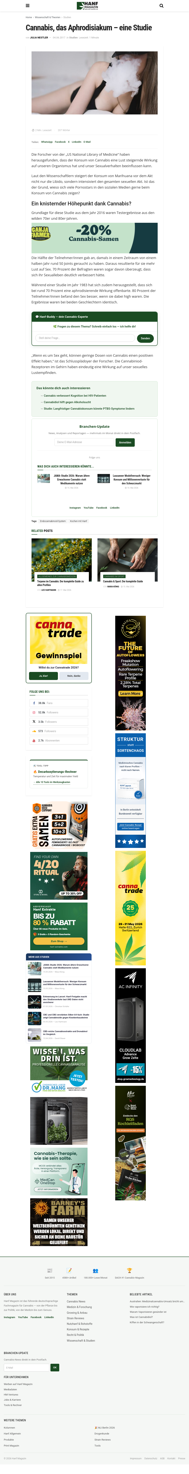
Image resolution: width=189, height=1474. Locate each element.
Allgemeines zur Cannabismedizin (57, 576)
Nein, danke (73, 675)
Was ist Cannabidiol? (141, 1317)
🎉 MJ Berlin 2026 (105, 1427)
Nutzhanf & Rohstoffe (79, 1323)
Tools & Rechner (13, 1405)
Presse (181, 1458)
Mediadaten (10, 1389)
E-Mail (87, 141)
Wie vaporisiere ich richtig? (144, 1306)
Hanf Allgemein (12, 1433)
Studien (67, 17)
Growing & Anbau (77, 1312)
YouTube (88, 507)
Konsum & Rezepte (78, 1329)
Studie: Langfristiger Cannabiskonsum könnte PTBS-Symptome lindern (89, 408)
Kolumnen (9, 1427)
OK (54, 1367)
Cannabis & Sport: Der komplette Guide (123, 581)
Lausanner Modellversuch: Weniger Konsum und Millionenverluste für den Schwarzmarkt (132, 479)
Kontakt (171, 1458)
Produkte (9, 1439)
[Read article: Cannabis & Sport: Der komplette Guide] (127, 559)
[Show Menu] (27, 5)
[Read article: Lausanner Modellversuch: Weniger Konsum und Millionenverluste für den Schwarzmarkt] (103, 478)
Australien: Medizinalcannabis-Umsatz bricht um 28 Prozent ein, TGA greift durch (157, 1301)
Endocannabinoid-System (53, 521)
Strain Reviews (75, 1318)
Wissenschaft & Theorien (47, 17)
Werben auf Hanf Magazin (18, 1384)
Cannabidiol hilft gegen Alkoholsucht (67, 402)
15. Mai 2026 (71, 488)
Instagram (75, 507)
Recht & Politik (75, 1334)
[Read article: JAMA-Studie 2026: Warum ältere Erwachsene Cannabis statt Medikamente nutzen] (43, 478)
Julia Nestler (39, 37)
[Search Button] (161, 5)
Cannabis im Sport (114, 576)
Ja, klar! (43, 675)
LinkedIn (76, 141)
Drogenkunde (102, 1433)
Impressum (135, 1458)
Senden (145, 338)
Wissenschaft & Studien (81, 1340)
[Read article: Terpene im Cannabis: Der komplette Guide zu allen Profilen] (62, 559)
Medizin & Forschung (79, 1307)
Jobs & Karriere (12, 1399)
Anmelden (125, 442)
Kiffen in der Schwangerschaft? (147, 1322)
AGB (162, 1458)
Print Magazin (11, 1445)
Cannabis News (76, 1301)
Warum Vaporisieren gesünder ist (148, 1311)
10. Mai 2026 (131, 488)
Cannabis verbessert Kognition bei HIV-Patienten (75, 395)
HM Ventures (11, 1394)
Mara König (113, 587)
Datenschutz (150, 1458)
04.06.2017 (59, 37)
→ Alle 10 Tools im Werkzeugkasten (51, 782)
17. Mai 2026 (64, 590)
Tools (98, 1445)
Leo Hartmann (48, 590)
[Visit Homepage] (92, 6)
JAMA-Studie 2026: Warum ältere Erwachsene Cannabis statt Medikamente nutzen (72, 479)
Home (29, 17)
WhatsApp (47, 141)
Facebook (60, 141)
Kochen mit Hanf (78, 521)
